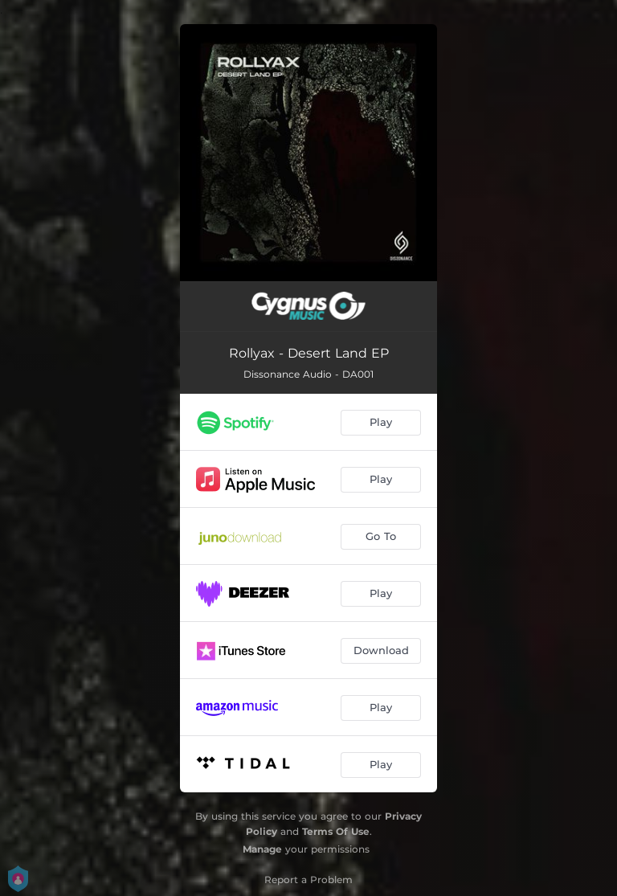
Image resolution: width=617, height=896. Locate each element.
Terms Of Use (336, 831)
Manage (262, 849)
